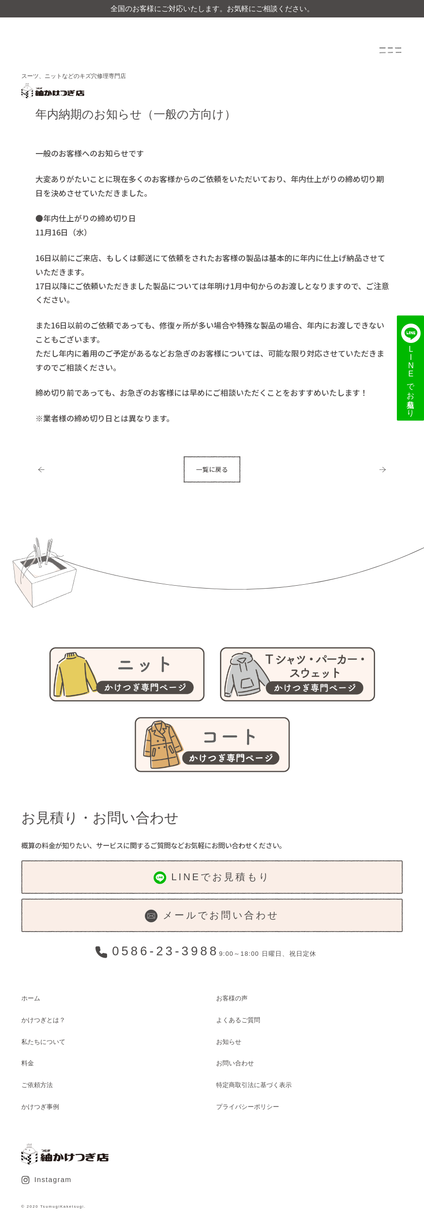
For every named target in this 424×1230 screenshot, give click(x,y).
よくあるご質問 (238, 1020)
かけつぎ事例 (40, 1106)
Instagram (46, 1180)
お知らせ (228, 1041)
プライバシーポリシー (247, 1106)
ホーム (30, 998)
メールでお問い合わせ (212, 916)
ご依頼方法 (37, 1085)
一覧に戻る (212, 469)
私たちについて (43, 1041)
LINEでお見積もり (212, 878)
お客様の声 (232, 998)
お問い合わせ (235, 1063)
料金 (27, 1063)
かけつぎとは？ (43, 1020)
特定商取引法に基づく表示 (254, 1085)
